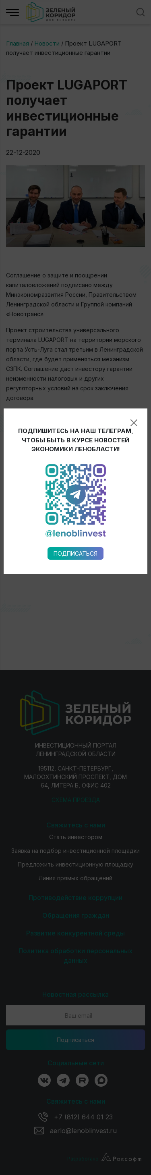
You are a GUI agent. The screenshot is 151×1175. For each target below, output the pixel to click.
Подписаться (75, 448)
